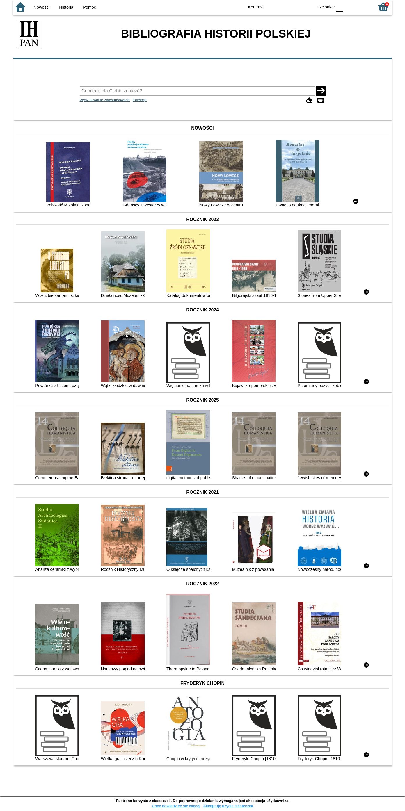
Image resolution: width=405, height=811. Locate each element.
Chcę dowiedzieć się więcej (176, 806)
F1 (350, 6)
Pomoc (89, 7)
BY (306, 6)
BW (283, 6)
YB (295, 6)
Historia (66, 7)
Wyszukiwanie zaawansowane (105, 100)
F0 (339, 6)
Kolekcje (140, 100)
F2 (363, 6)
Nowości (41, 7)
